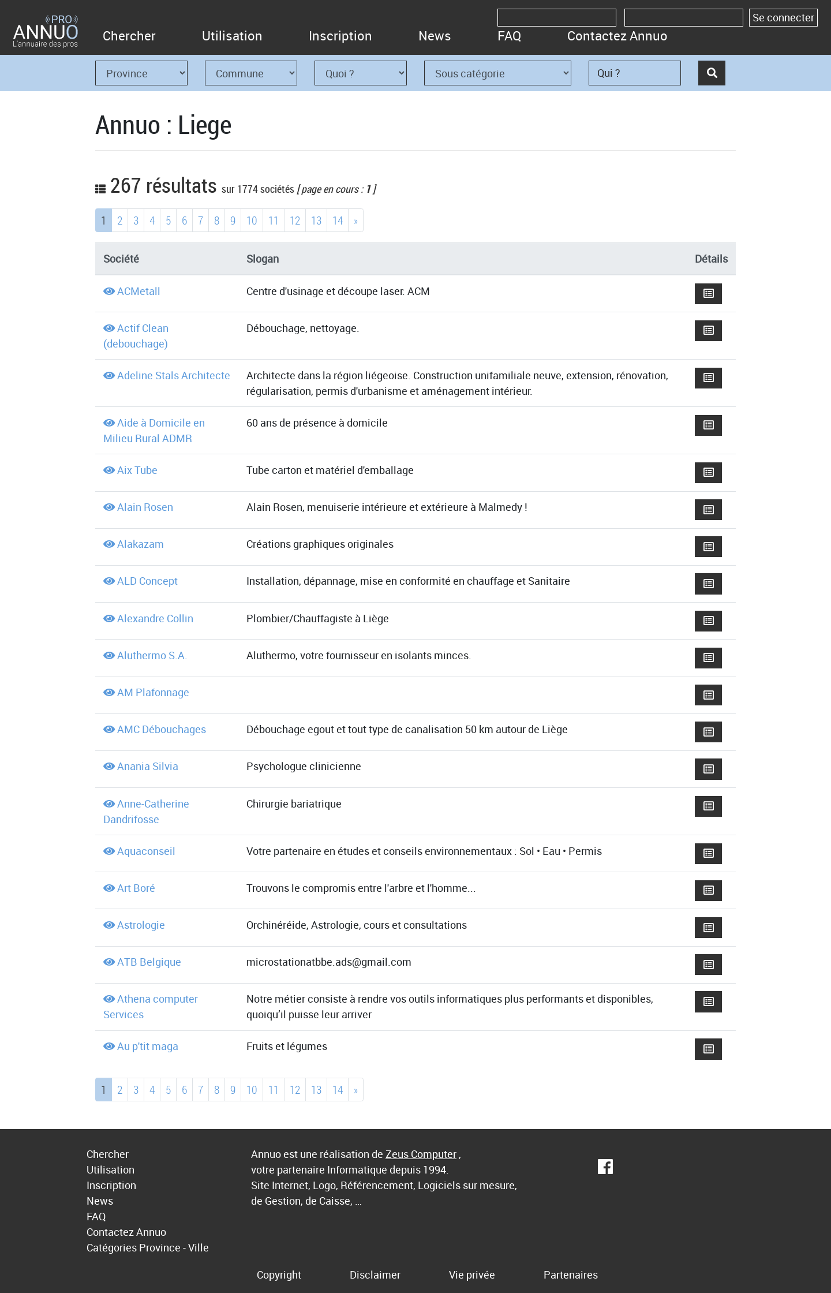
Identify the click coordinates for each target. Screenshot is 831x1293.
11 (273, 220)
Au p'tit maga (147, 1046)
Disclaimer (375, 1274)
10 (251, 220)
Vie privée (472, 1274)
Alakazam (140, 544)
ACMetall (138, 291)
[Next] (356, 220)
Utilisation (232, 35)
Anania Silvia (147, 766)
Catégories (112, 1247)
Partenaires (571, 1274)
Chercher (129, 35)
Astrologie (141, 925)
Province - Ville (174, 1247)
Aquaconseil (146, 851)
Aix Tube (137, 470)
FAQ (509, 35)
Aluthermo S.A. (152, 655)
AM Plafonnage (153, 692)
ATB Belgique (149, 962)
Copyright (279, 1274)
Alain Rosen (145, 507)
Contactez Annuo (617, 35)
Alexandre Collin (155, 618)
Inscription (340, 35)
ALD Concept (147, 581)
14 (337, 220)
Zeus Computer (420, 1154)
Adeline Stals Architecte (173, 375)
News (434, 35)
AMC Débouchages (161, 729)
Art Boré (136, 888)
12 (295, 220)
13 (316, 220)
